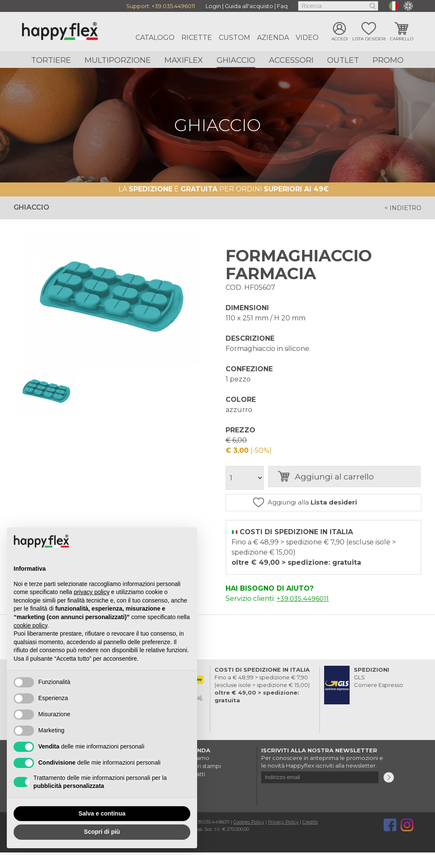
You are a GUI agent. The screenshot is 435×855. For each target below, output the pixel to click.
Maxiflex (183, 60)
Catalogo (155, 38)
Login (213, 6)
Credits (311, 824)
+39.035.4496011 (173, 6)
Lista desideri (369, 39)
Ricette (196, 38)
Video (307, 38)
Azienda (273, 38)
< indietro (400, 208)
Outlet (343, 60)
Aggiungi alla (329, 504)
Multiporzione (118, 60)
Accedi (339, 39)
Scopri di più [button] (102, 831)
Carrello (401, 39)
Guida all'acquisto (249, 6)
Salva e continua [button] (102, 813)
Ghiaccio (236, 60)
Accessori (291, 60)
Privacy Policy (284, 824)
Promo (388, 60)
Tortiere (51, 60)
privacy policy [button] (92, 592)
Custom (234, 38)
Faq (282, 6)
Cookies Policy (249, 824)
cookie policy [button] (30, 625)
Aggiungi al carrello (348, 478)
